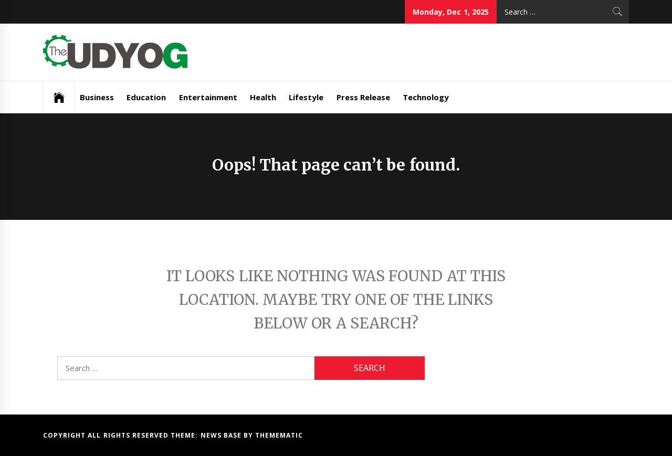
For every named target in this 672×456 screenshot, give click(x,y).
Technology (426, 97)
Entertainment (208, 97)
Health (263, 97)
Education (146, 97)
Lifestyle (306, 97)
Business (97, 97)
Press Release (363, 97)
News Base (222, 435)
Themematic (279, 435)
